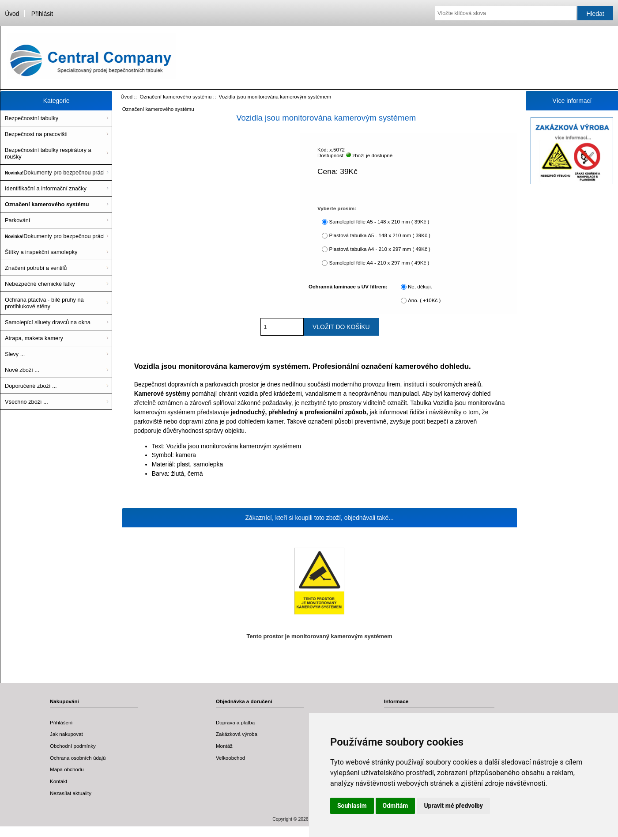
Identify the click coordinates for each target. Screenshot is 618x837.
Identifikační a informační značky (46, 188)
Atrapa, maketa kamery (34, 338)
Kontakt (58, 781)
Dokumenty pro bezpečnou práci (55, 172)
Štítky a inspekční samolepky (41, 252)
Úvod (12, 13)
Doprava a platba (235, 722)
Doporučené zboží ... (31, 386)
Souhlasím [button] (352, 805)
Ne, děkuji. (420, 286)
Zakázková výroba (236, 734)
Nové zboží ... (22, 370)
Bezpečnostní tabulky (31, 118)
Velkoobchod (230, 758)
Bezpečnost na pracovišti (36, 134)
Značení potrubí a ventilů (36, 268)
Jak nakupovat (66, 734)
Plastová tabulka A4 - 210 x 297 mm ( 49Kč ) (379, 249)
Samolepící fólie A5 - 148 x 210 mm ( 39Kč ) (379, 221)
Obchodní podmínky (73, 746)
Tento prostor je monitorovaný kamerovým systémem (319, 636)
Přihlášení (61, 722)
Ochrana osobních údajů (78, 758)
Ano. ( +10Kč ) (424, 300)
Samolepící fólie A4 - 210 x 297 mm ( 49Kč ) (379, 262)
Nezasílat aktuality (70, 793)
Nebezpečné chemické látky (40, 283)
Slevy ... (15, 354)
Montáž (224, 746)
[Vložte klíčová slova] (505, 13)
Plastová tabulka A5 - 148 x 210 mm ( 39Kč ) (379, 235)
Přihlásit (42, 13)
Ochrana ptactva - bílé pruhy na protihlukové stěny (44, 303)
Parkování (17, 220)
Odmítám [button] (395, 805)
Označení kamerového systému (175, 96)
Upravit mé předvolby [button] (453, 805)
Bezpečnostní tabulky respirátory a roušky (48, 153)
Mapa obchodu (67, 769)
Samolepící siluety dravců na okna (47, 322)
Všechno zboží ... (26, 401)
